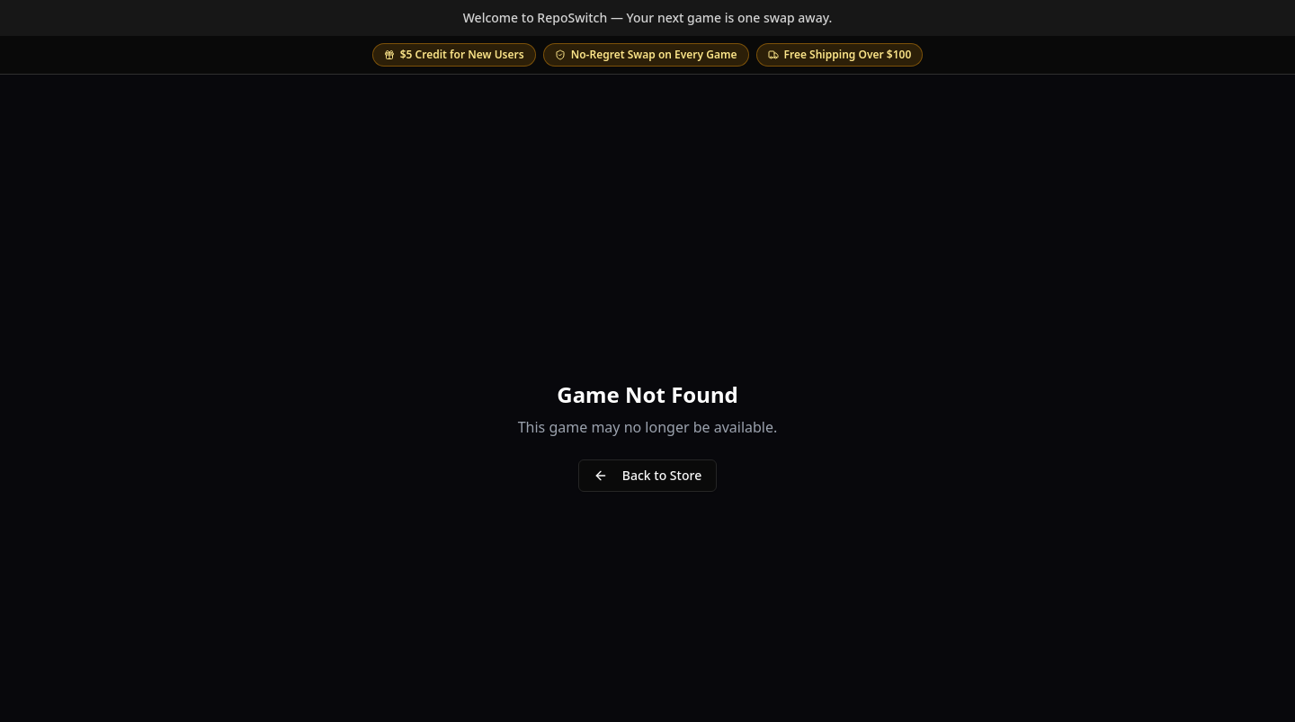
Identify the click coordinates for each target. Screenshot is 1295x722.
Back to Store (647, 475)
